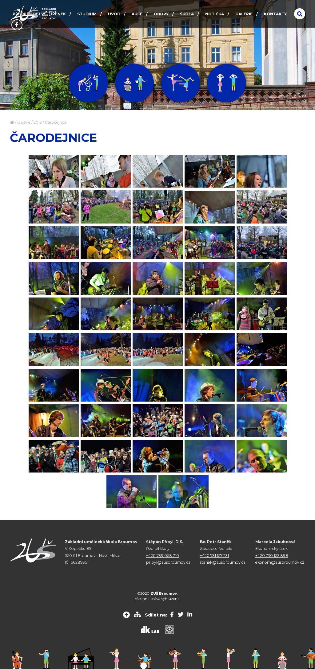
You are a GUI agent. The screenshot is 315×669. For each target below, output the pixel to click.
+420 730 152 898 (271, 555)
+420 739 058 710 (162, 555)
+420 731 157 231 (214, 555)
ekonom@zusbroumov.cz (279, 562)
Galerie (23, 122)
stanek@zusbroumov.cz (222, 562)
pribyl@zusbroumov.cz (168, 562)
